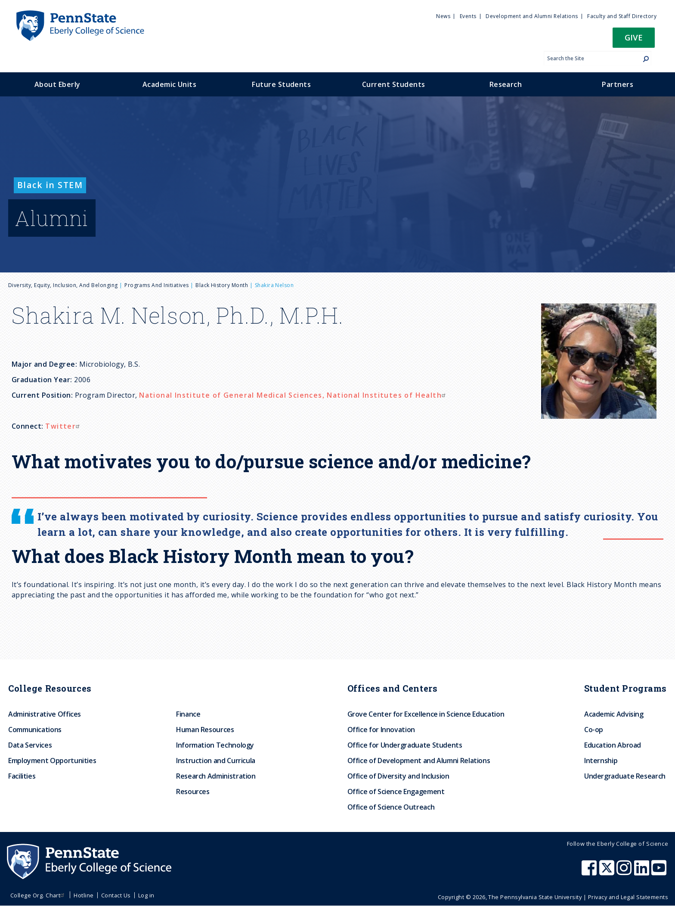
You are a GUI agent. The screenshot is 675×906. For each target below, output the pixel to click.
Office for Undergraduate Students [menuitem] (404, 745)
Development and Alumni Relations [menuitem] (532, 16)
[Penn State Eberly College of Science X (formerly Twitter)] (607, 872)
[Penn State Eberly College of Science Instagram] (625, 872)
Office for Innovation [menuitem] (381, 729)
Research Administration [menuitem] (216, 776)
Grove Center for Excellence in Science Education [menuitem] (426, 714)
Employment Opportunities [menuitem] (52, 760)
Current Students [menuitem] (393, 84)
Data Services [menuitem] (30, 745)
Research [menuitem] (505, 84)
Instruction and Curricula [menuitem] (215, 760)
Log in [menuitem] (146, 895)
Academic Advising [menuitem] (614, 714)
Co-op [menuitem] (593, 729)
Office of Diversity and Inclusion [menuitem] (398, 776)
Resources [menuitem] (193, 791)
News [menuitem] (443, 16)
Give (634, 37)
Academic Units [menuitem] (169, 84)
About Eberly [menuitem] (57, 84)
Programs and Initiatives (156, 285)
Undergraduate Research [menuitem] (625, 776)
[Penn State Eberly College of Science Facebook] (590, 872)
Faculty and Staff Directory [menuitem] (621, 16)
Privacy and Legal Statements (628, 897)
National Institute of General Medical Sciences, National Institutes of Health (293, 395)
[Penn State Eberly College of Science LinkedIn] (642, 872)
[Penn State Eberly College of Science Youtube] (659, 872)
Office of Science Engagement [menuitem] (396, 791)
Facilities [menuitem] (21, 776)
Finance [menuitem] (188, 714)
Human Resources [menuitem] (205, 729)
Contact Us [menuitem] (116, 895)
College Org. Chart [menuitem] (38, 895)
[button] (634, 40)
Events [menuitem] (468, 16)
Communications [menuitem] (35, 729)
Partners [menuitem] (617, 84)
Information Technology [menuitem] (215, 745)
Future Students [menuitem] (281, 84)
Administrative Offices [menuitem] (44, 714)
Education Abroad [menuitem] (612, 745)
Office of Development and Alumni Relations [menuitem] (418, 760)
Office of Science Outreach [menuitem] (391, 807)
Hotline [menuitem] (83, 895)
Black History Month (221, 285)
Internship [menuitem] (600, 760)
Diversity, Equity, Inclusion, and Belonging (63, 285)
